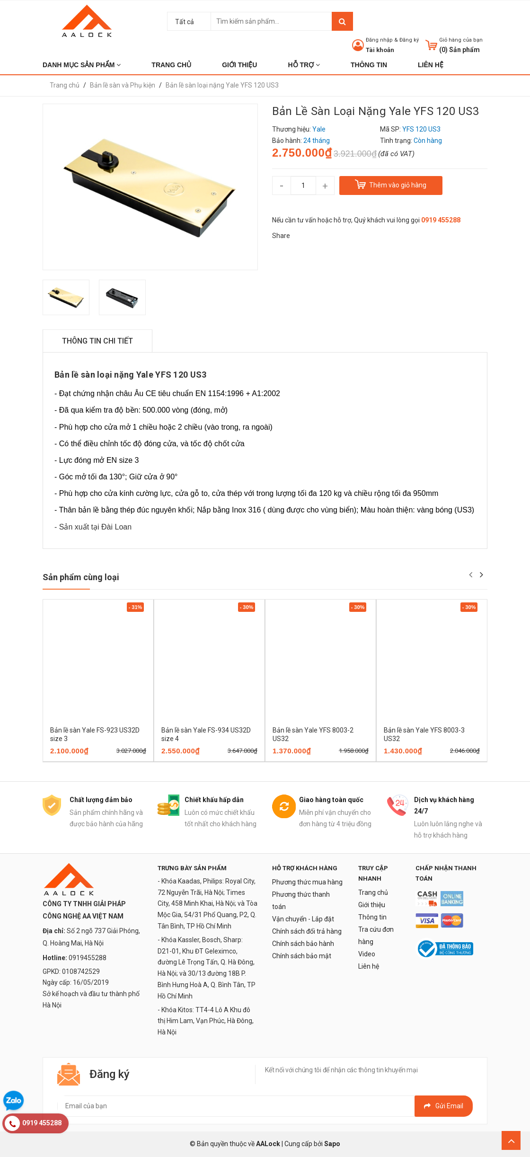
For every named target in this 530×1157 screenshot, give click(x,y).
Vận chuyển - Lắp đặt (303, 919)
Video (366, 954)
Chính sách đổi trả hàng (307, 931)
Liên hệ (368, 966)
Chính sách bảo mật (301, 956)
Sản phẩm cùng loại (81, 577)
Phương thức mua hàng (307, 882)
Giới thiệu (371, 905)
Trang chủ (373, 892)
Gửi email (443, 1106)
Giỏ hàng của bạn (461, 40)
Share (281, 235)
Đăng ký (409, 40)
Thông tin (372, 917)
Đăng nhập (379, 40)
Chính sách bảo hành (303, 943)
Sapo (332, 1144)
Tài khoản (380, 49)
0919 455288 (440, 220)
